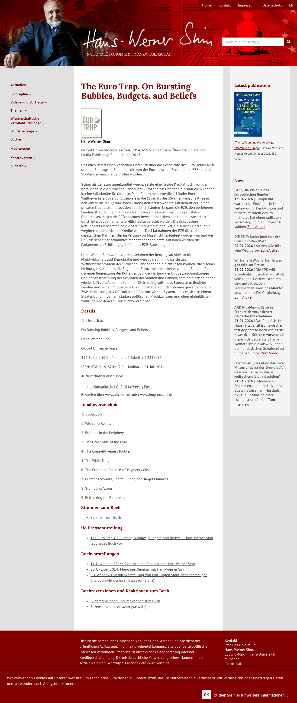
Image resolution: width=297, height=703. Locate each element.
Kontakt (225, 5)
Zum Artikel (256, 226)
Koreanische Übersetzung (172, 150)
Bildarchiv (18, 165)
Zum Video (269, 353)
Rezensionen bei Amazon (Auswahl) (118, 606)
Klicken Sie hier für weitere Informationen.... (251, 695)
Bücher (16, 139)
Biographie (20, 94)
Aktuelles (18, 84)
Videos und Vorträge (28, 102)
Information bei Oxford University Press (121, 386)
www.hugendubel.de (156, 394)
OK (206, 694)
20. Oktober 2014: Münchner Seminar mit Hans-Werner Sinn (137, 569)
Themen (18, 110)
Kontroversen (23, 157)
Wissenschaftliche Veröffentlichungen (27, 120)
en (291, 5)
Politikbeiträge (23, 131)
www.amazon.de (118, 394)
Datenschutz (272, 5)
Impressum (246, 5)
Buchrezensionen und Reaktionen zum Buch (125, 601)
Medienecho (20, 148)
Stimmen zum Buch (105, 517)
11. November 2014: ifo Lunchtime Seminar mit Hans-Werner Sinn (142, 563)
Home (207, 5)
